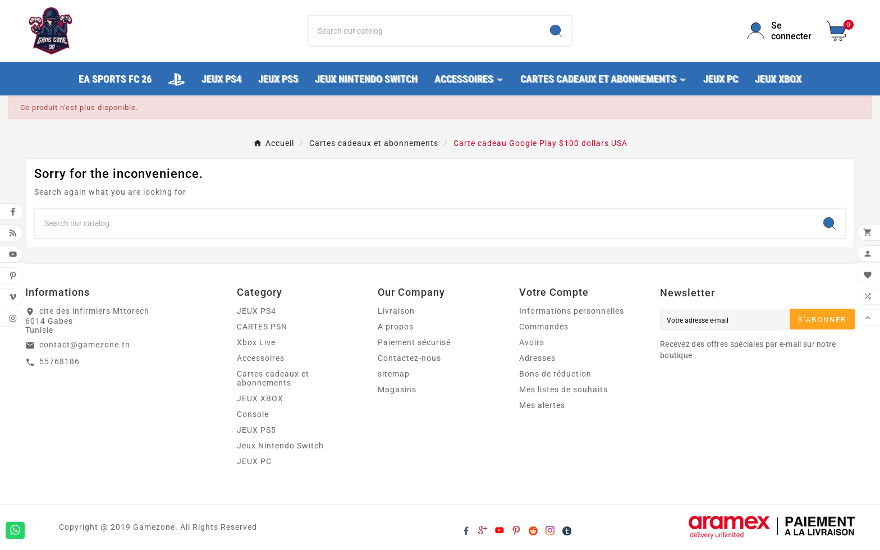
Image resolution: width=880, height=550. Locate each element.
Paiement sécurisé (414, 342)
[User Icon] (780, 31)
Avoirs (531, 342)
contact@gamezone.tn (84, 344)
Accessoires (261, 358)
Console (253, 414)
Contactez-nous (409, 358)
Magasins (397, 389)
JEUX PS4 (256, 310)
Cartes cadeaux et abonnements (273, 378)
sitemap (394, 373)
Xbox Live (256, 342)
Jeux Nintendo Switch (280, 445)
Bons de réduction (555, 373)
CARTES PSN (262, 326)
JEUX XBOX (260, 398)
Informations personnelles (571, 310)
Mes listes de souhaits (563, 389)
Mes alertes (542, 405)
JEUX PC (254, 461)
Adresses (537, 358)
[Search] (556, 31)
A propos (396, 326)
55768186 (59, 361)
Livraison (396, 310)
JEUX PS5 (256, 429)
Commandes (544, 326)
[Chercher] (425, 30)
